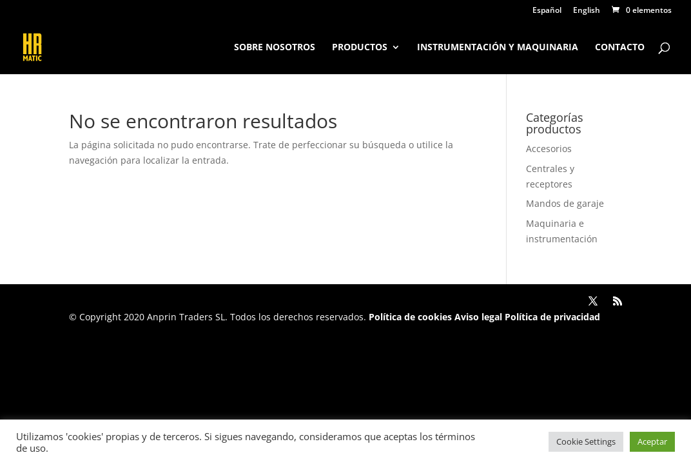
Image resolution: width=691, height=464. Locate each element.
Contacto (620, 48)
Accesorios (549, 148)
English (586, 10)
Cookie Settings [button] (586, 441)
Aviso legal (478, 317)
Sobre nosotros (274, 48)
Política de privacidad (551, 317)
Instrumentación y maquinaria (497, 48)
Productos (359, 48)
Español (546, 10)
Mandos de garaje (565, 203)
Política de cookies (410, 317)
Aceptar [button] (652, 441)
